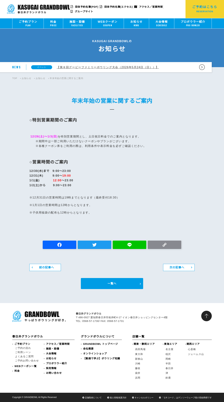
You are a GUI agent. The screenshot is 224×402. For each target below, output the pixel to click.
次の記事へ (176, 267)
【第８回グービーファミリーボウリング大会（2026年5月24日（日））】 (108, 67)
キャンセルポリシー (144, 397)
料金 (17, 370)
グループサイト (82, 11)
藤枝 (137, 368)
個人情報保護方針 (118, 397)
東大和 (139, 354)
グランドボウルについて (98, 336)
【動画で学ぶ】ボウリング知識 (101, 358)
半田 (168, 363)
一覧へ (111, 283)
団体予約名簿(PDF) (85, 6)
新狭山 (139, 358)
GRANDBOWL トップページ (100, 344)
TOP (14, 78)
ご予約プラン (22, 344)
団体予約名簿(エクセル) (116, 6)
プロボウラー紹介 (56, 363)
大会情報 (51, 353)
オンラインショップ (95, 353)
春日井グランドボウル (27, 336)
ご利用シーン (23, 352)
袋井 (137, 373)
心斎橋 (192, 349)
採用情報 (51, 368)
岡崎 (168, 358)
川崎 (137, 363)
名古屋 (169, 349)
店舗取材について (93, 397)
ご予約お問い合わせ (27, 360)
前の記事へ (46, 267)
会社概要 (88, 348)
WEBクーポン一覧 (26, 366)
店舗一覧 (138, 336)
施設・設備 (52, 348)
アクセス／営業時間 (148, 6)
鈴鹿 (168, 377)
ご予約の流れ (23, 348)
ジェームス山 (196, 354)
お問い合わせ (54, 373)
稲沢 (168, 354)
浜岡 (137, 377)
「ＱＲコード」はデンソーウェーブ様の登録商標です (187, 397)
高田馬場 (140, 349)
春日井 (169, 368)
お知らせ (26, 78)
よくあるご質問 (24, 356)
